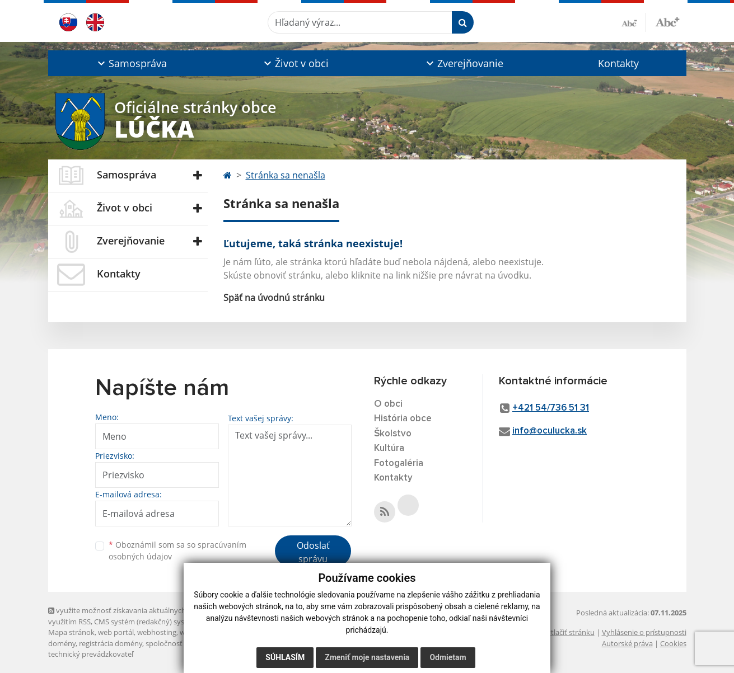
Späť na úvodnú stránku (274, 297)
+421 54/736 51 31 (550, 408)
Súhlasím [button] (285, 657)
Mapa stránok (71, 632)
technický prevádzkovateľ (90, 654)
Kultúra (389, 448)
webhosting (156, 632)
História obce (403, 418)
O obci (388, 404)
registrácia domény (110, 643)
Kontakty (618, 63)
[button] (131, 63)
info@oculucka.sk (549, 431)
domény (62, 643)
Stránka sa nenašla (285, 175)
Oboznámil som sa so (177, 550)
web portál (116, 632)
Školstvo (393, 434)
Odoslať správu (313, 552)
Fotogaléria (398, 463)
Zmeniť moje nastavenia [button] (367, 657)
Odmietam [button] (447, 657)
